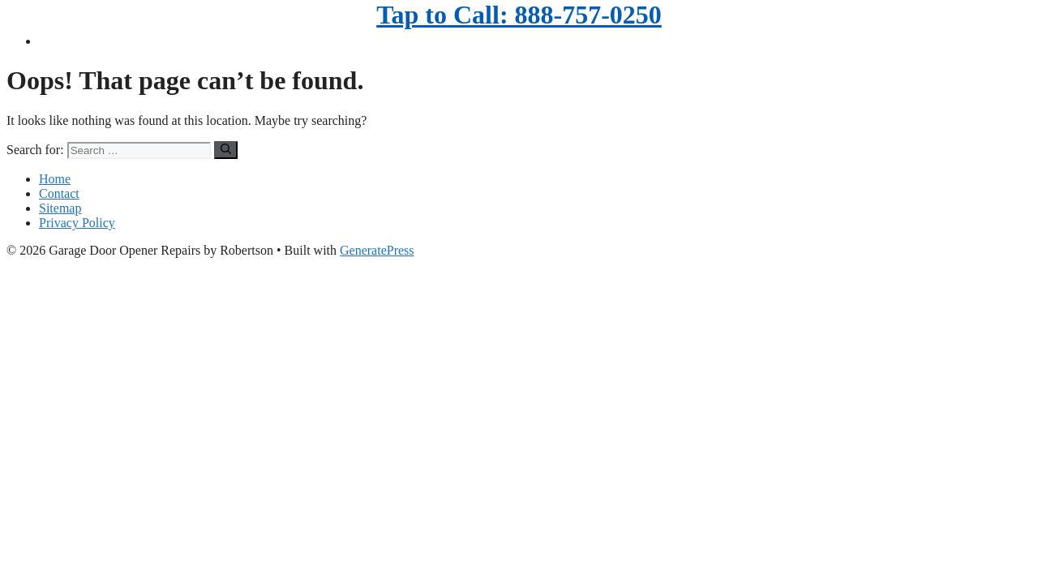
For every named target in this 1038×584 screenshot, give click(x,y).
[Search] (226, 150)
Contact (59, 193)
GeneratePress (377, 250)
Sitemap (60, 208)
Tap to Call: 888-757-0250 (519, 14)
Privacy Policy (77, 223)
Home (55, 179)
